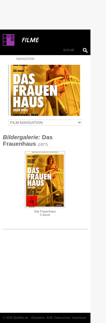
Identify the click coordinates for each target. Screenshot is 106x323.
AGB (49, 317)
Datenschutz (62, 317)
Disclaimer (38, 317)
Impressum (79, 317)
